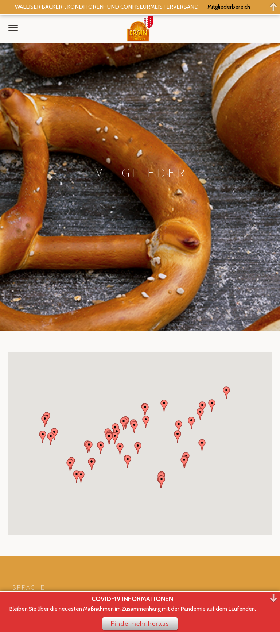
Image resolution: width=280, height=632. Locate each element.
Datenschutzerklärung (39, 540)
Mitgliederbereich (228, 6)
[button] (202, 223)
